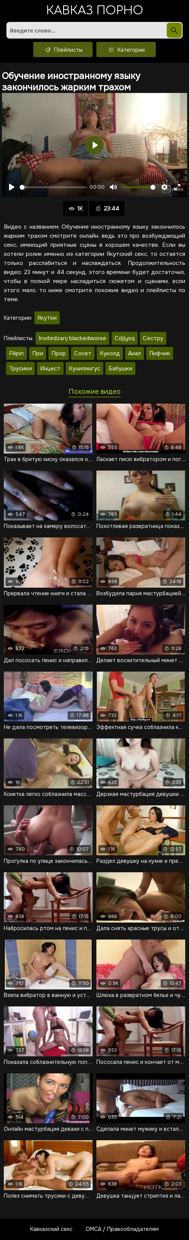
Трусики (20, 368)
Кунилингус (84, 368)
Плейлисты (63, 49)
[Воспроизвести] (12, 187)
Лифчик (159, 353)
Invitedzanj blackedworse (72, 338)
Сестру (153, 338)
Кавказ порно (94, 11)
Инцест (50, 368)
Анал (134, 353)
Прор (58, 353)
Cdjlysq (125, 338)
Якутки (47, 318)
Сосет (82, 353)
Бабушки (120, 368)
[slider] (53, 187)
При (37, 353)
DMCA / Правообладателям (122, 1229)
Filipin (16, 353)
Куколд (110, 353)
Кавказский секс (51, 1229)
